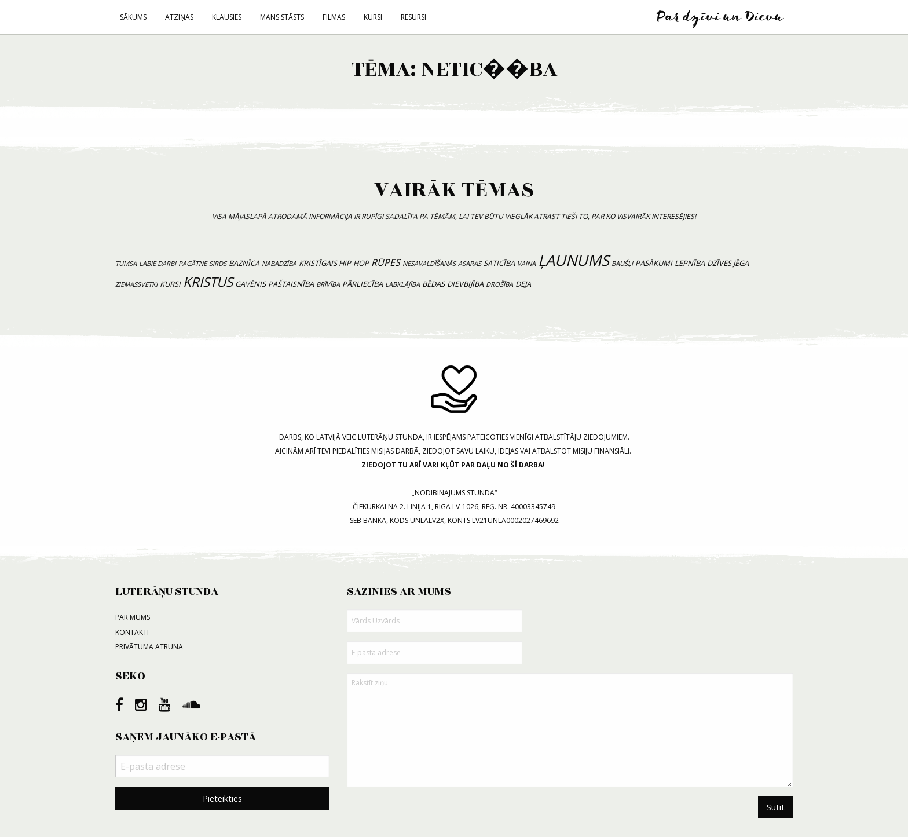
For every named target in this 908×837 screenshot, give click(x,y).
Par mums (132, 617)
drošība (499, 284)
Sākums (133, 17)
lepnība (690, 263)
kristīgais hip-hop (334, 263)
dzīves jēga (728, 263)
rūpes (385, 262)
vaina (526, 263)
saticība (499, 263)
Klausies (226, 17)
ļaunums (573, 260)
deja (523, 284)
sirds (217, 263)
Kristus (208, 282)
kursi (170, 284)
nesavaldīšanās (429, 263)
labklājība (402, 284)
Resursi (413, 17)
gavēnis (250, 284)
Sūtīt (776, 807)
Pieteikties (222, 798)
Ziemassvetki (136, 284)
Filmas (334, 17)
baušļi (622, 263)
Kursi (373, 17)
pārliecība (362, 284)
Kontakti (132, 632)
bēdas (433, 284)
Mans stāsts (282, 17)
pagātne (192, 263)
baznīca (244, 263)
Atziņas (179, 17)
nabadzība (279, 263)
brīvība (328, 284)
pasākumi (653, 263)
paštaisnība (291, 284)
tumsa (126, 263)
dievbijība (465, 284)
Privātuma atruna (149, 647)
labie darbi (157, 263)
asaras (469, 263)
